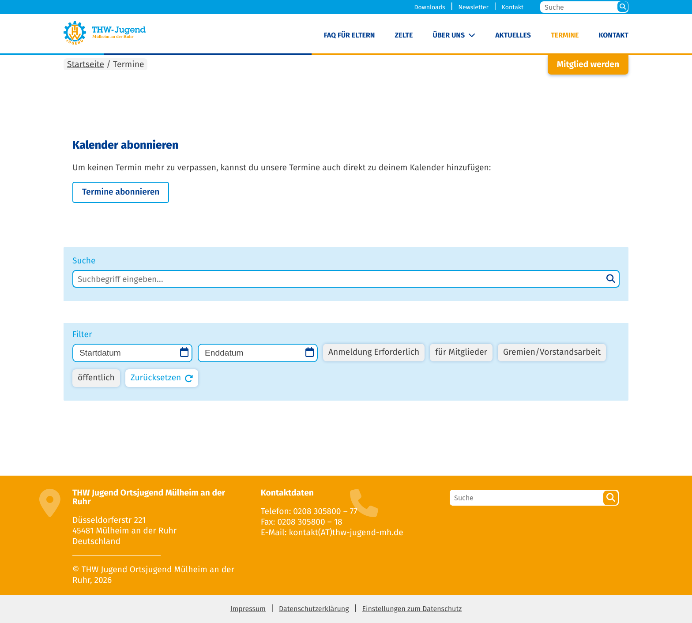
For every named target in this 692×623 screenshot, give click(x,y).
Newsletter (473, 7)
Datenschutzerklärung (314, 609)
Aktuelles (513, 35)
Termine (565, 35)
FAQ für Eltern (349, 35)
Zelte (404, 35)
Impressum (248, 609)
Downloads (429, 7)
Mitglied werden (588, 65)
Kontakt (512, 7)
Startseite (85, 65)
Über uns (449, 35)
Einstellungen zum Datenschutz (412, 609)
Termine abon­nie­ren (120, 192)
